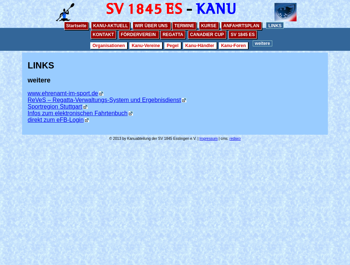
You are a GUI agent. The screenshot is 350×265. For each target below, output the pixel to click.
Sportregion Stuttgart (55, 106)
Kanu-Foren (233, 45)
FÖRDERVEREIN (139, 34)
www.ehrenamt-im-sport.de (63, 93)
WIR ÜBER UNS (152, 25)
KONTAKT (103, 34)
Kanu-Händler (199, 45)
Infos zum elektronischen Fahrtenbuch (77, 113)
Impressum (208, 139)
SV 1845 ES (243, 34)
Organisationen (108, 45)
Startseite (76, 25)
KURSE (209, 25)
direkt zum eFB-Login (56, 120)
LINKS (274, 25)
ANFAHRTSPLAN (241, 25)
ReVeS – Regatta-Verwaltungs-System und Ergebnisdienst (104, 100)
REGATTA (172, 34)
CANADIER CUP (207, 34)
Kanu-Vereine (146, 45)
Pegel (172, 45)
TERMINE (184, 25)
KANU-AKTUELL (110, 25)
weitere (262, 43)
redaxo (235, 139)
